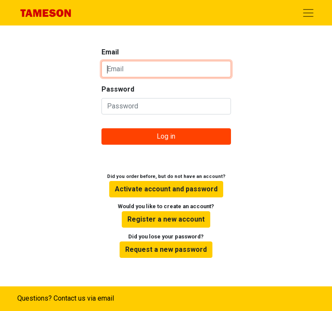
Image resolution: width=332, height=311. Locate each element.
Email (110, 52)
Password (117, 89)
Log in (166, 136)
